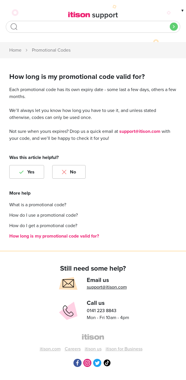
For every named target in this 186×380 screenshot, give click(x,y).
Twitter (97, 363)
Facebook (77, 363)
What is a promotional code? (37, 205)
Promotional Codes (51, 50)
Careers (73, 349)
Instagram (87, 363)
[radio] (26, 172)
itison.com (50, 349)
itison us (93, 349)
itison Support (15, 50)
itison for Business (124, 349)
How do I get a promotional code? (43, 226)
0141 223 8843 (101, 311)
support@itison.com (139, 131)
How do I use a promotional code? (43, 215)
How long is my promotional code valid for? (54, 236)
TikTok (107, 363)
